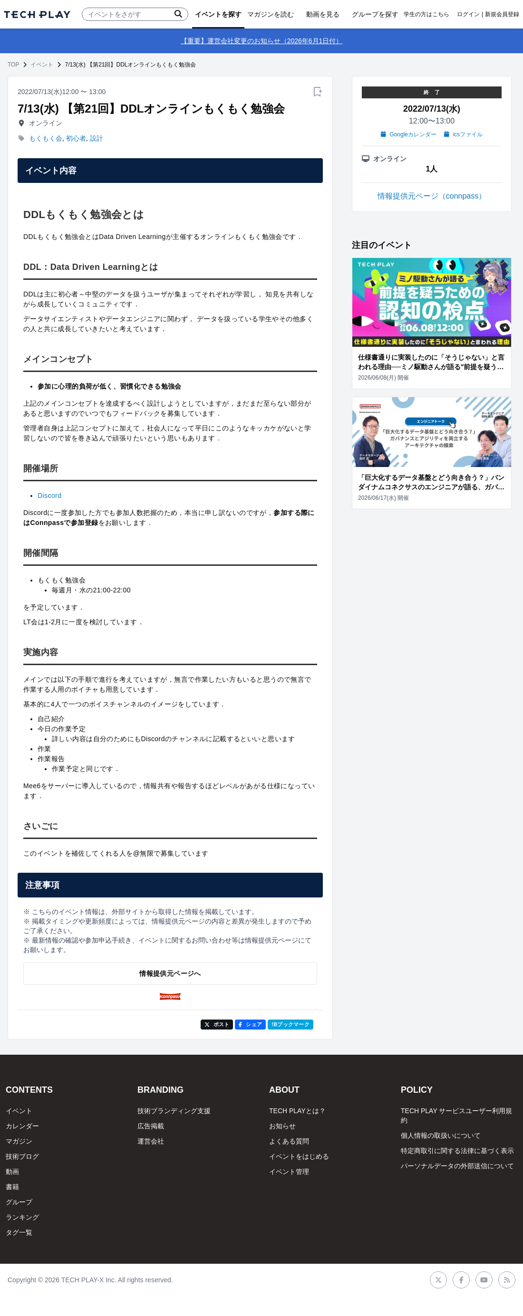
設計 (96, 138)
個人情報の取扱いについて (441, 1135)
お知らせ (282, 1126)
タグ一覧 (19, 1232)
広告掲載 (150, 1126)
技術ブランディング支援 (174, 1111)
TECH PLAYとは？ (297, 1111)
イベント (41, 64)
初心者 (76, 138)
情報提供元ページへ (170, 973)
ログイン (468, 14)
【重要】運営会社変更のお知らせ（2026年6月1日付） (262, 41)
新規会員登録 (502, 14)
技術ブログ (22, 1156)
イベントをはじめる (299, 1156)
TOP (13, 64)
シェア (250, 1024)
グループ (19, 1202)
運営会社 (150, 1141)
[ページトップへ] (37, 14)
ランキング (22, 1217)
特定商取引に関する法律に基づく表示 (457, 1150)
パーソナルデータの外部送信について (457, 1166)
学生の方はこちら (426, 14)
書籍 (12, 1187)
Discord (49, 495)
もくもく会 (45, 138)
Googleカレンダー (408, 134)
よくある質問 (289, 1141)
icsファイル (463, 134)
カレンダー (22, 1126)
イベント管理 (289, 1171)
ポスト (217, 1024)
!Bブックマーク (290, 1024)
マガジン (19, 1141)
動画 (12, 1171)
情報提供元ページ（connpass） (432, 196)
